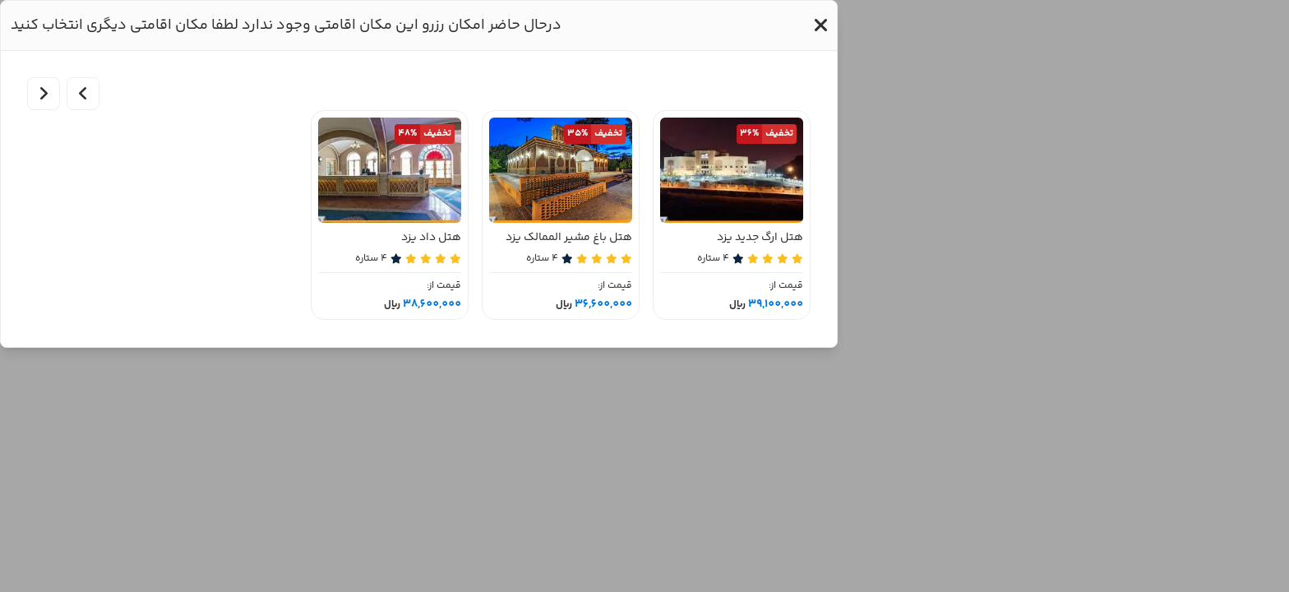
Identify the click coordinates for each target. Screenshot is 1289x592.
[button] (821, 25)
